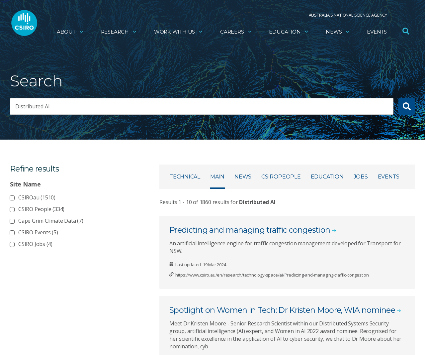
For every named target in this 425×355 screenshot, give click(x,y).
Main (217, 177)
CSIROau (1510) (36, 197)
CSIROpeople (280, 177)
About (70, 32)
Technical (184, 177)
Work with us (178, 32)
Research (119, 32)
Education (289, 32)
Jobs (361, 177)
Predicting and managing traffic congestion (249, 230)
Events (377, 32)
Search (36, 81)
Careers (236, 32)
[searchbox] (201, 106)
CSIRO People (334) (41, 209)
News (338, 32)
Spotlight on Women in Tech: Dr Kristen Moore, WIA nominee (282, 310)
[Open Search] (405, 31)
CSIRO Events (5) (38, 232)
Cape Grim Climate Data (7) (50, 220)
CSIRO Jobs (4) (35, 244)
